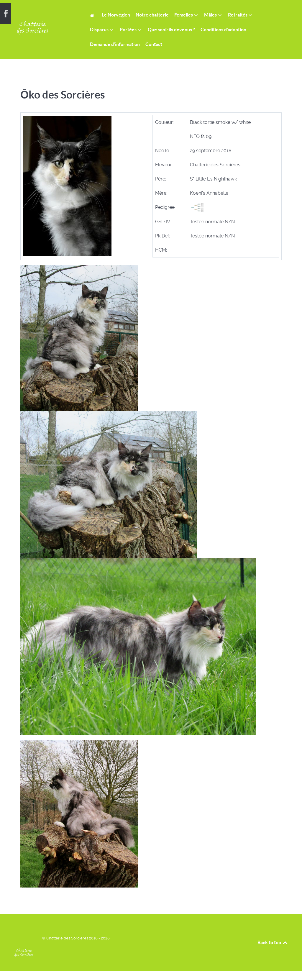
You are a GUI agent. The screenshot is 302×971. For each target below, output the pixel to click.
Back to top (272, 942)
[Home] (93, 15)
